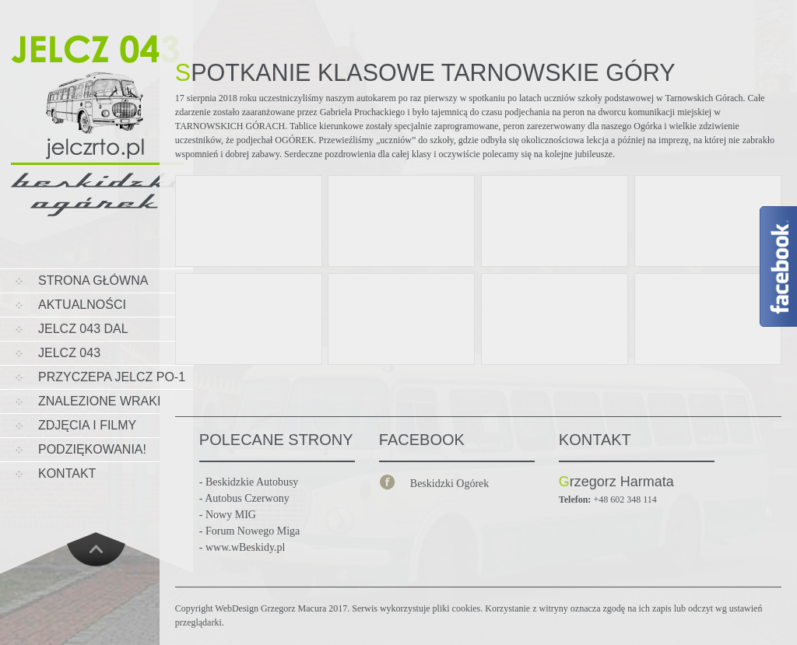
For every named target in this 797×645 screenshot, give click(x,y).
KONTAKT (67, 473)
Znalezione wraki (99, 401)
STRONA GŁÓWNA (93, 280)
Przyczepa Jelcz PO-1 (111, 377)
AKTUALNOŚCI (82, 304)
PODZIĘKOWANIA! (92, 449)
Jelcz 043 (69, 352)
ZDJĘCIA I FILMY (87, 425)
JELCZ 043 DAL (83, 328)
